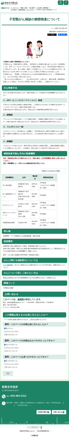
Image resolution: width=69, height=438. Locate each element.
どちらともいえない (12, 331)
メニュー (66, 2)
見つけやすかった (12, 361)
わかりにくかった (12, 351)
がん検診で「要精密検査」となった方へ (22, 9)
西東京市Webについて (27, 431)
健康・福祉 (24, 7)
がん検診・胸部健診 (42, 7)
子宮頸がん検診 (8, 288)
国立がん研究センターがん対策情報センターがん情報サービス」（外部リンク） (29, 277)
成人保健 (32, 7)
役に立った (9, 328)
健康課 (21, 299)
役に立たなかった (12, 334)
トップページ (15, 7)
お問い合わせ (57, 412)
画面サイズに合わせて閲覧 (51, 171)
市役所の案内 (42, 412)
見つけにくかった (12, 367)
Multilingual (60, 2)
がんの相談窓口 (8, 265)
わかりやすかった (12, 344)
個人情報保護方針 (43, 431)
